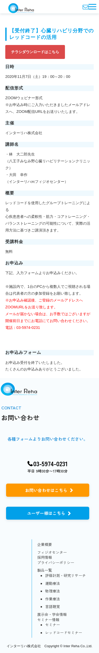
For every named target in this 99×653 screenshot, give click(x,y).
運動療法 (52, 583)
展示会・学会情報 (52, 614)
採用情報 (44, 557)
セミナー (52, 624)
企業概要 (44, 544)
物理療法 (52, 591)
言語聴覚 (52, 606)
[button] (92, 6)
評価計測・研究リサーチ (65, 575)
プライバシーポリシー (55, 562)
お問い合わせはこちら (46, 490)
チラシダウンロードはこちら (35, 52)
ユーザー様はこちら (46, 513)
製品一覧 (44, 570)
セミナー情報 (48, 619)
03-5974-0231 (50, 463)
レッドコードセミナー (63, 632)
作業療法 (52, 598)
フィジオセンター (52, 552)
